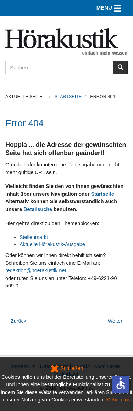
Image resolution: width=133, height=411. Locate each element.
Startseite (103, 194)
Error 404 (24, 123)
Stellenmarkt (34, 237)
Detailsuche (37, 209)
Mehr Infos (118, 400)
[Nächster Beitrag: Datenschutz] (115, 321)
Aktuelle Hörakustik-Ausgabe (52, 244)
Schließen (66, 368)
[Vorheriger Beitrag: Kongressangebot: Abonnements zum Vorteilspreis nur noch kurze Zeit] (18, 321)
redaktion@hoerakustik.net (35, 270)
